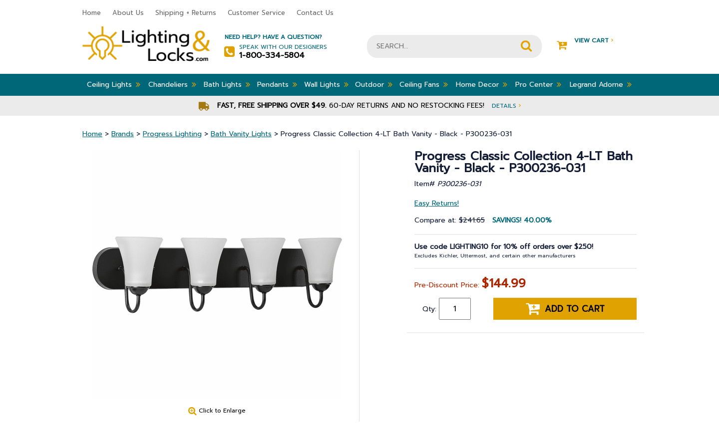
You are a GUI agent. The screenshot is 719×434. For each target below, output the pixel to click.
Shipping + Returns (185, 12)
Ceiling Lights (113, 84)
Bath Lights (227, 84)
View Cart (585, 40)
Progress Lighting (172, 134)
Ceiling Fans (423, 84)
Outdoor (373, 84)
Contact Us (315, 12)
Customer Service (256, 12)
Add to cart (565, 308)
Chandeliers (172, 84)
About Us (128, 12)
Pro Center (538, 84)
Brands (122, 134)
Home (91, 12)
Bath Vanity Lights (241, 134)
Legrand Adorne (601, 84)
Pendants (277, 84)
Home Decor (481, 84)
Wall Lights (326, 84)
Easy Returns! (436, 203)
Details (506, 105)
